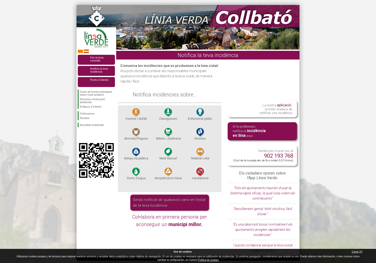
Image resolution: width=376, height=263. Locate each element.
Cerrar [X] (357, 251)
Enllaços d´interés (90, 106)
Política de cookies (208, 260)
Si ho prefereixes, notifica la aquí (249, 131)
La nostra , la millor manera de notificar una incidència (276, 109)
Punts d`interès (99, 79)
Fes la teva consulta (97, 59)
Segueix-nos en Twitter (89, 135)
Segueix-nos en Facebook (81, 135)
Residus (85, 118)
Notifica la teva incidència (99, 70)
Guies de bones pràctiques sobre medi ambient (96, 93)
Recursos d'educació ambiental (92, 101)
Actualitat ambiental (92, 124)
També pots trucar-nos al (263, 155)
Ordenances (87, 113)
